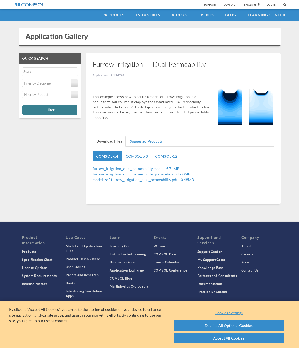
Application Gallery (57, 36)
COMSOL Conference (171, 270)
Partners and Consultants (217, 275)
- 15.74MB (136, 168)
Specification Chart (37, 259)
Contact (230, 4)
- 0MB (141, 174)
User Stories (75, 267)
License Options (35, 267)
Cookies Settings (229, 312)
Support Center (209, 251)
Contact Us (250, 270)
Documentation (209, 283)
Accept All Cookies (229, 338)
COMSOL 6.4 (107, 156)
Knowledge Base (210, 267)
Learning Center (266, 14)
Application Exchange (127, 270)
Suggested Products (146, 141)
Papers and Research (82, 275)
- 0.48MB (143, 179)
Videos (179, 14)
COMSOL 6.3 (137, 156)
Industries (148, 14)
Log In (271, 4)
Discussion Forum (124, 262)
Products (113, 14)
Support (210, 4)
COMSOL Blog (121, 278)
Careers (247, 254)
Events (206, 14)
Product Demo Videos (83, 259)
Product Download (212, 291)
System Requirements (39, 275)
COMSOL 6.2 (166, 156)
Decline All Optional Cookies (229, 325)
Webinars (161, 246)
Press (245, 262)
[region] (149, 324)
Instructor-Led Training (128, 254)
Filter (50, 110)
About (246, 246)
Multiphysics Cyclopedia (129, 286)
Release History (34, 283)
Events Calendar (166, 262)
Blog (230, 14)
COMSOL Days (165, 254)
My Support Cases (211, 259)
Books (71, 283)
